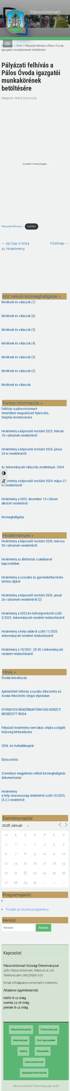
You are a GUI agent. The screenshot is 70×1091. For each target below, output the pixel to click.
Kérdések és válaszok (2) (18, 371)
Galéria (23, 1051)
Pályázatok (43, 1051)
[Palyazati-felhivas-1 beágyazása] (35, 164)
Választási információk (34, 1072)
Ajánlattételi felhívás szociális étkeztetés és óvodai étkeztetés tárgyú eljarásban (31, 693)
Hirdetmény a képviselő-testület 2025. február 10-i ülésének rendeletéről (32, 433)
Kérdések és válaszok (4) (18, 343)
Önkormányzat (49, 1029)
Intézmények (20, 1040)
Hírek (19, 45)
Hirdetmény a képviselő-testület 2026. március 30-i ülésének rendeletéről (33, 543)
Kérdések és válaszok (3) (18, 357)
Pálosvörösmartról (21, 1029)
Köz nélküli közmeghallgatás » (32, 296)
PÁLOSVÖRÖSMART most (35, 275)
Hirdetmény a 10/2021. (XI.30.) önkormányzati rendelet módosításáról (32, 652)
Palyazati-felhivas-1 (12, 226)
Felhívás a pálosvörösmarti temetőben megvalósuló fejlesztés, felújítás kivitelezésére (25, 413)
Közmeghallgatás (12, 517)
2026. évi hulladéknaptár (17, 746)
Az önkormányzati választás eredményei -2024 (32, 467)
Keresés (43, 927)
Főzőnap (59, 243)
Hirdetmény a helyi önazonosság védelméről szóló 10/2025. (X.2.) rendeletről (33, 795)
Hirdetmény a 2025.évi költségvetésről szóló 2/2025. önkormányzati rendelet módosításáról (32, 615)
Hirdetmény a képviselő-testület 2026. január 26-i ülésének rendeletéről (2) (31, 597)
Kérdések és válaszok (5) (18, 330)
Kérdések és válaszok (16, 385)
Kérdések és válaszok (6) (18, 316)
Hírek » (9, 672)
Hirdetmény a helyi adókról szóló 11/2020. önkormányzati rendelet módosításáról (29, 633)
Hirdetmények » (18, 535)
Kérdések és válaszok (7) (18, 302)
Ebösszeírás (9, 759)
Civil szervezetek (46, 1040)
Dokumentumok (34, 1062)
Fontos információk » (23, 403)
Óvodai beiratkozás (14, 678)
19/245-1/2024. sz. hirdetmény (15, 246)
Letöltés (31, 226)
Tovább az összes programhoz (27, 909)
